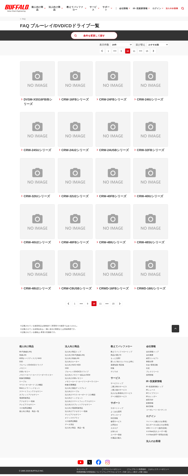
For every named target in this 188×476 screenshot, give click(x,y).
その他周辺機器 (25, 409)
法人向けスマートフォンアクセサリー (80, 403)
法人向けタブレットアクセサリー (78, 406)
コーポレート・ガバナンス (156, 411)
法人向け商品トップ (73, 353)
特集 (112, 370)
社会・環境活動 (152, 366)
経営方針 (149, 401)
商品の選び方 (116, 356)
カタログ (114, 430)
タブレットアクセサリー (29, 396)
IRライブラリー (152, 395)
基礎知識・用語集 (117, 366)
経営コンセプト (152, 360)
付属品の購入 (116, 439)
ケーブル (22, 383)
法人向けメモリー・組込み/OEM (77, 376)
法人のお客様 (153, 443)
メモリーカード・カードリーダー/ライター (36, 376)
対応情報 (114, 420)
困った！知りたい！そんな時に (122, 363)
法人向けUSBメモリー (74, 380)
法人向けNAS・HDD (73, 366)
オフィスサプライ (72, 419)
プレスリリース (152, 373)
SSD (21, 363)
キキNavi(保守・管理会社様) (157, 436)
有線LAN (22, 356)
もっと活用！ (116, 360)
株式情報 (149, 408)
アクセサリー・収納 (27, 403)
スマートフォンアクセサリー (31, 393)
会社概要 (149, 356)
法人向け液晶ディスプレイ (75, 390)
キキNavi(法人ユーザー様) (156, 433)
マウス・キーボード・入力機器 (31, 386)
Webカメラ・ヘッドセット (29, 390)
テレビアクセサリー (27, 406)
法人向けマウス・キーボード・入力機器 (80, 396)
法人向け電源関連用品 (74, 409)
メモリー (22, 370)
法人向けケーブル (72, 393)
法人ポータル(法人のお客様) (157, 426)
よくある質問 (116, 413)
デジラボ (114, 373)
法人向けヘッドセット (74, 399)
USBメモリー (24, 373)
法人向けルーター (72, 363)
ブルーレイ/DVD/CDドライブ (31, 366)
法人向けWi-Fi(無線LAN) (75, 356)
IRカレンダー (151, 398)
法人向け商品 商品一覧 (75, 429)
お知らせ (114, 433)
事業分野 (149, 363)
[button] (176, 330)
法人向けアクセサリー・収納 (76, 413)
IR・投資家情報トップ (154, 388)
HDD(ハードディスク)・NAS (30, 360)
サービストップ (117, 385)
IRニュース (150, 391)
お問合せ (114, 426)
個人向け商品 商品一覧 (29, 413)
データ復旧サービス (119, 398)
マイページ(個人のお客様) (156, 423)
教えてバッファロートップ (121, 353)
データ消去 (69, 426)
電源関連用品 (24, 399)
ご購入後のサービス (119, 391)
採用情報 (149, 376)
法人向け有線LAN (72, 360)
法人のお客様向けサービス (121, 395)
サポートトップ (117, 410)
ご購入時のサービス (119, 388)
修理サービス (116, 423)
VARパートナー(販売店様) (156, 430)
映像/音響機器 (25, 380)
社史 (148, 370)
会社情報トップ (152, 353)
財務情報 (149, 405)
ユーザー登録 (116, 436)
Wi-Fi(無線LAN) (25, 353)
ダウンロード (116, 416)
